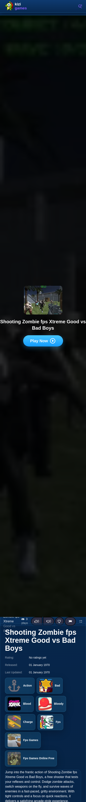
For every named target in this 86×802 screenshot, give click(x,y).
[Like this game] (36, 621)
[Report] (70, 621)
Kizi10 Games (22, 6)
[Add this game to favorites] (59, 621)
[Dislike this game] (48, 621)
